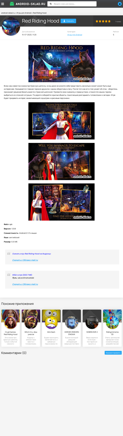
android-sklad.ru (8, 13)
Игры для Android (24, 13)
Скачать (68, 21)
